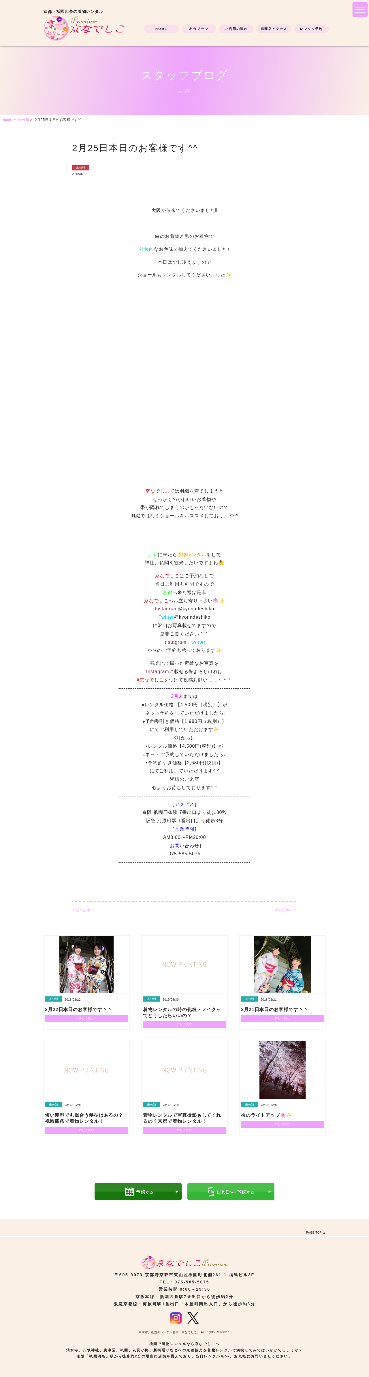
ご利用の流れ (236, 29)
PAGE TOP (314, 1232)
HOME (161, 29)
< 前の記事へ (83, 910)
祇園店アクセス (274, 29)
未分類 (80, 167)
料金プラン (198, 29)
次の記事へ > (285, 910)
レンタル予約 (311, 29)
